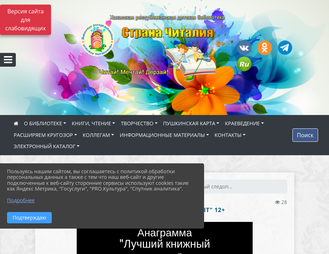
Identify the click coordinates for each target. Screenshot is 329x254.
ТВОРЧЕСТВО (137, 123)
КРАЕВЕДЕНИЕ (242, 123)
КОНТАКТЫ (228, 135)
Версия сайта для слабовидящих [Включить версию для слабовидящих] (25, 19)
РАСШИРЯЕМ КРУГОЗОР (43, 135)
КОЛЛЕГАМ (96, 135)
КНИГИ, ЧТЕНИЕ (91, 123)
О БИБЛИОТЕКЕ (43, 123)
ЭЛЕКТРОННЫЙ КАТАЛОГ (45, 146)
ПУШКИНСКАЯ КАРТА (189, 123)
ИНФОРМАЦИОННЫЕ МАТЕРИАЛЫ (162, 135)
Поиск (305, 135)
